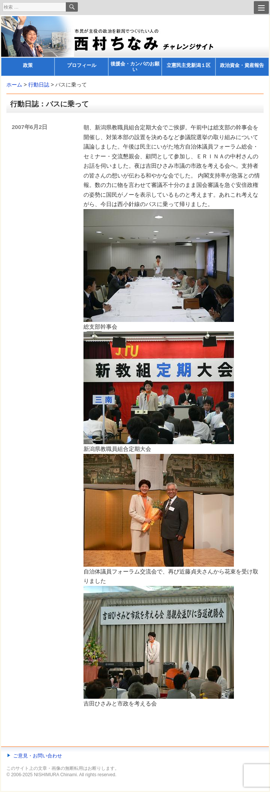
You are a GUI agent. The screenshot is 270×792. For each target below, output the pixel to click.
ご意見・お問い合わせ (37, 756)
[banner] (135, 46)
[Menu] (261, 7)
